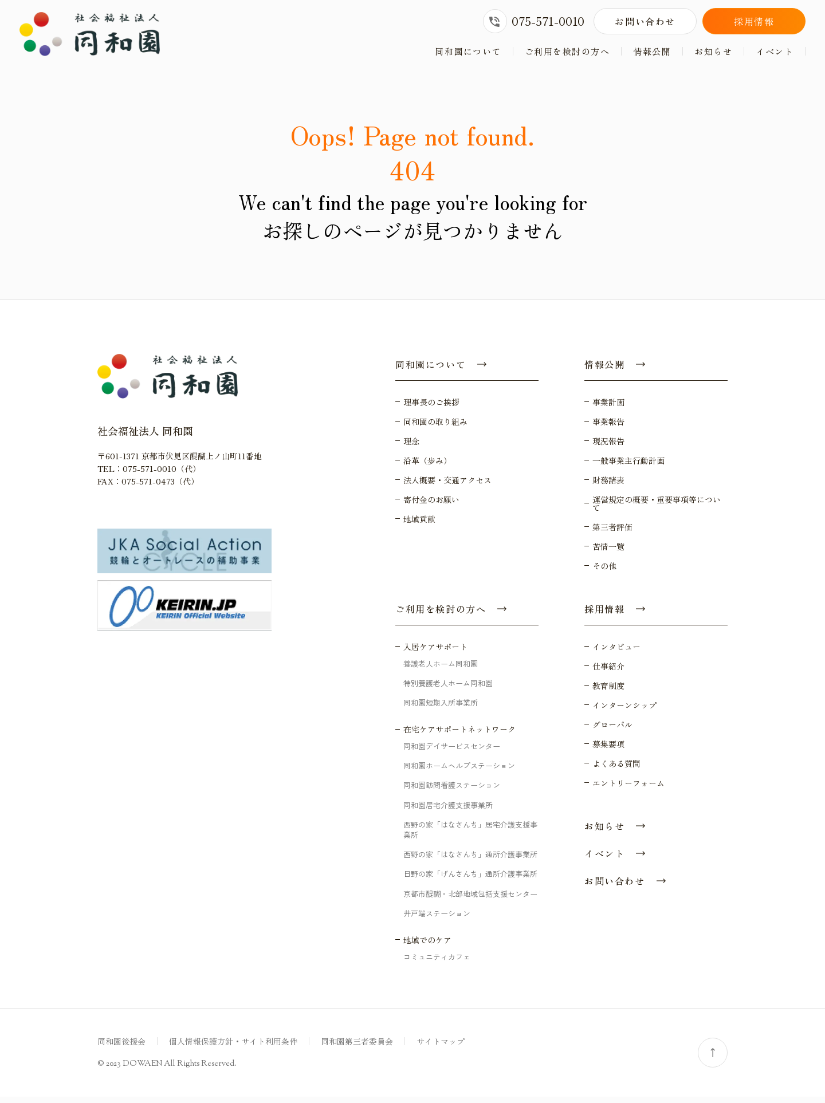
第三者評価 (612, 533)
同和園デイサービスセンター (451, 752)
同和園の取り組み (435, 427)
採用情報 (754, 21)
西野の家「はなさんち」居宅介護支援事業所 (470, 835)
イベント (774, 51)
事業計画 (608, 408)
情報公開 (652, 51)
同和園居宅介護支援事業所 (448, 810)
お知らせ (713, 51)
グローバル (612, 730)
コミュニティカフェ (436, 962)
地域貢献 (419, 525)
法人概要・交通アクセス (447, 486)
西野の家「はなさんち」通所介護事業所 (470, 860)
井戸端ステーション (436, 918)
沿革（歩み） (427, 466)
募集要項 (608, 750)
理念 (411, 447)
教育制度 (608, 691)
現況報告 (608, 447)
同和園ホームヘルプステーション (459, 771)
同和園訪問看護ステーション (451, 791)
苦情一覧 (608, 552)
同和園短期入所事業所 (440, 708)
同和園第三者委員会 (357, 1047)
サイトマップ (441, 1047)
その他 (604, 572)
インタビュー (616, 652)
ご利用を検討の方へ (567, 51)
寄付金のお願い (431, 505)
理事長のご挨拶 (431, 408)
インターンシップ (624, 711)
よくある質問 (616, 769)
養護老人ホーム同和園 (440, 669)
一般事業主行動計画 (628, 466)
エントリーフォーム (628, 789)
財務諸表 (608, 486)
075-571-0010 (533, 21)
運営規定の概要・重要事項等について (656, 509)
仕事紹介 (608, 672)
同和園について (468, 51)
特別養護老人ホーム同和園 (448, 688)
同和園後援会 (121, 1047)
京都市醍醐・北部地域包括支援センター (470, 899)
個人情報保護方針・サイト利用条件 (233, 1047)
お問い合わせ (645, 21)
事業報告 (608, 427)
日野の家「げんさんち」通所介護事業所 (470, 879)
